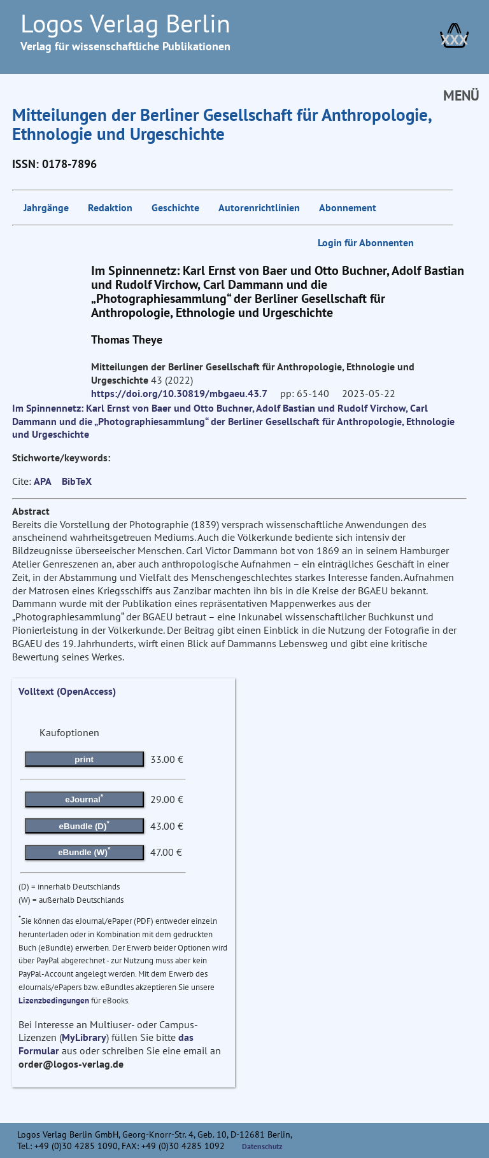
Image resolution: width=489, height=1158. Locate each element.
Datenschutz (262, 1146)
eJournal (84, 798)
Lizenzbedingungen (53, 1000)
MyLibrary (84, 1037)
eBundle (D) (84, 824)
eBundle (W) (84, 851)
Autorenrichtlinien (259, 207)
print (84, 759)
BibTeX (77, 481)
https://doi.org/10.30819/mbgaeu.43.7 (179, 393)
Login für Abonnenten (366, 242)
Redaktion (110, 207)
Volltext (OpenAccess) (67, 691)
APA (43, 481)
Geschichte (175, 207)
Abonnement (347, 207)
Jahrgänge (46, 207)
